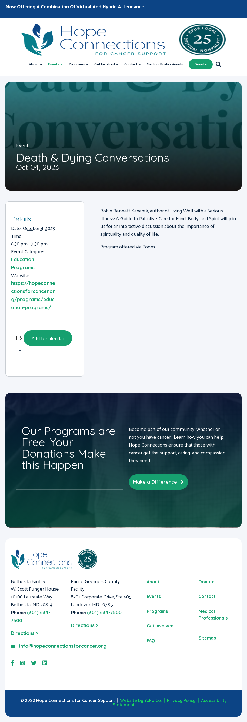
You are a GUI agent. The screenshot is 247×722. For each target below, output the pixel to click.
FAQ (151, 640)
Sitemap (207, 638)
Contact (130, 64)
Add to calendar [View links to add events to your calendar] (48, 338)
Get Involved (104, 64)
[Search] (217, 64)
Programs (77, 64)
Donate (201, 64)
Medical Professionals (165, 64)
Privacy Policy (181, 700)
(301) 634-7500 (104, 612)
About (34, 64)
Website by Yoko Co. (141, 700)
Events (53, 64)
